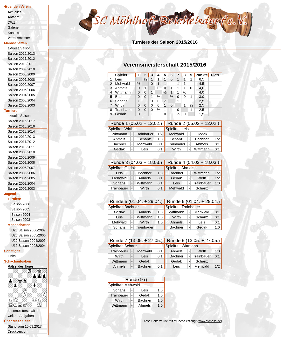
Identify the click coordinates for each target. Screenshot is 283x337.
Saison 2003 (20, 220)
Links (12, 256)
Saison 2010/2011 (21, 64)
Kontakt (13, 33)
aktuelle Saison (19, 48)
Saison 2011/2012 (21, 59)
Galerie (13, 27)
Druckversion (18, 331)
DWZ (11, 22)
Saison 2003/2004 (21, 100)
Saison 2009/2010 (21, 69)
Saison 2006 (20, 204)
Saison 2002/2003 (21, 105)
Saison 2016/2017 (21, 121)
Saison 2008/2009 (21, 74)
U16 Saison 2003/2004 (28, 246)
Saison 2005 (20, 209)
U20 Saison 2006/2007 (28, 230)
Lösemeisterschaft (21, 311)
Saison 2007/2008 (21, 79)
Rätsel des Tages (27, 285)
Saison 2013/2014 (21, 131)
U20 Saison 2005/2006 (28, 235)
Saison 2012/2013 (21, 53)
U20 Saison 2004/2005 (28, 241)
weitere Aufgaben (21, 316)
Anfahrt (13, 17)
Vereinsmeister (19, 38)
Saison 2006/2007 (21, 85)
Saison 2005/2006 (21, 90)
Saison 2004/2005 (21, 95)
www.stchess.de (209, 321)
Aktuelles (14, 12)
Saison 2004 (20, 214)
